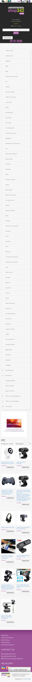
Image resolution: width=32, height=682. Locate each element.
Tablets (8, 87)
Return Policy (5, 640)
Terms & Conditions (7, 637)
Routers (8, 293)
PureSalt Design (26, 679)
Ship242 (16, 23)
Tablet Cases (9, 51)
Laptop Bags (9, 159)
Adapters (8, 61)
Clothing (8, 277)
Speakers (8, 360)
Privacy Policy (5, 642)
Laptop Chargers (10, 329)
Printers (8, 283)
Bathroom (8, 324)
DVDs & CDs (9, 272)
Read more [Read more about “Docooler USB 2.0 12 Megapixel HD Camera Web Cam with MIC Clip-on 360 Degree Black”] (10, 592)
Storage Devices (10, 200)
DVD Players (9, 190)
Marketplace (9, 350)
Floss (7, 246)
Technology (9, 406)
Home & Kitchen (10, 391)
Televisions (9, 308)
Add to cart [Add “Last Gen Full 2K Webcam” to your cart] (25, 467)
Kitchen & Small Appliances (13, 396)
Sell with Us (4, 635)
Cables (7, 334)
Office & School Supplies (12, 401)
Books (7, 107)
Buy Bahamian (9, 370)
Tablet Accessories (11, 97)
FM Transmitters (10, 339)
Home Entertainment (11, 154)
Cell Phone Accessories (12, 226)
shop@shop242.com (9, 654)
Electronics (9, 375)
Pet (7, 81)
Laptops (8, 221)
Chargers (8, 164)
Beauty (7, 205)
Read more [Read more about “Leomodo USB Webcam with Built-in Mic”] (25, 560)
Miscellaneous (9, 112)
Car (7, 149)
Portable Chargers (11, 314)
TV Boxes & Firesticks (12, 257)
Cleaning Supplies (10, 381)
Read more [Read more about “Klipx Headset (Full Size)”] (10, 531)
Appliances (8, 138)
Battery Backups (10, 92)
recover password (16, 21)
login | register (16, 19)
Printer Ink (8, 319)
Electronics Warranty (7, 644)
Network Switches (10, 179)
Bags (7, 71)
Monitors (8, 252)
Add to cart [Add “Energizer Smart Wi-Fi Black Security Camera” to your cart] (10, 467)
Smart (7, 174)
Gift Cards (8, 123)
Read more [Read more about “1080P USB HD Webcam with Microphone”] (25, 532)
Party (7, 236)
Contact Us (7, 650)
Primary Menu (7, 37)
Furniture (8, 241)
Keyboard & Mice (10, 210)
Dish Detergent (10, 386)
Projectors (8, 288)
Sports (7, 298)
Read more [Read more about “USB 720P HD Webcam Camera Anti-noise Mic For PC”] (25, 591)
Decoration (9, 118)
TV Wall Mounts (10, 128)
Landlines (8, 365)
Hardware (8, 169)
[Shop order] (23, 443)
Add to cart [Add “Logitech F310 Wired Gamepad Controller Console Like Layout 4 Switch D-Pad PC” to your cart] (10, 498)
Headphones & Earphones (13, 143)
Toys (7, 267)
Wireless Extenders (11, 195)
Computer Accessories (12, 262)
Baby (7, 216)
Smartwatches (9, 56)
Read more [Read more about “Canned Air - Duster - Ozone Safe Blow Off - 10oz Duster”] (10, 562)
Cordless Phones (10, 344)
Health (7, 185)
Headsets (8, 231)
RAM (7, 66)
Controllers (9, 102)
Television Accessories (12, 76)
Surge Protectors (10, 303)
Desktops (8, 355)
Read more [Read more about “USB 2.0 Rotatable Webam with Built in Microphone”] (10, 622)
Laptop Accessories (11, 133)
